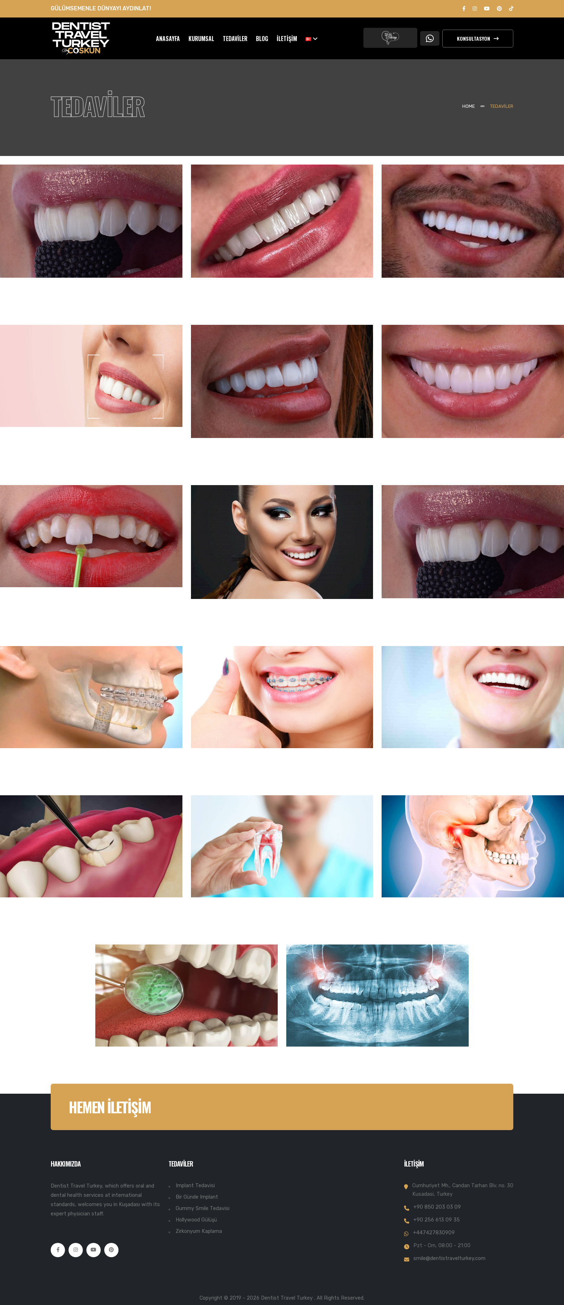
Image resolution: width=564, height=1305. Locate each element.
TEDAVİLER (235, 38)
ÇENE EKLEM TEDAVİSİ (436, 928)
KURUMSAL (201, 38)
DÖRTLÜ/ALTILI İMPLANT (444, 308)
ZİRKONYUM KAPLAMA (248, 469)
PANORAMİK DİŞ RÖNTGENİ (355, 1077)
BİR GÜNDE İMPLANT (243, 308)
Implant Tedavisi (195, 1186)
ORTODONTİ (221, 779)
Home (468, 106)
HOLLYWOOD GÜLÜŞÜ (245, 630)
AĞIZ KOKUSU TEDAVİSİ (154, 1077)
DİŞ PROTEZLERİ (422, 629)
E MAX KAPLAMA (42, 618)
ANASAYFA (168, 38)
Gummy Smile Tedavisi (203, 1208)
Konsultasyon (478, 38)
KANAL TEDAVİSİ (232, 928)
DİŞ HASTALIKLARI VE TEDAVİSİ (79, 928)
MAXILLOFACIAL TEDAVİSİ (64, 779)
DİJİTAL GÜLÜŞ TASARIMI (63, 458)
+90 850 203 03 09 (437, 1207)
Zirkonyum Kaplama (199, 1231)
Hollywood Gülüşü (196, 1220)
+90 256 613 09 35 (436, 1220)
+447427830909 (434, 1233)
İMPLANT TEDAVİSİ (47, 308)
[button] (312, 38)
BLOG (262, 38)
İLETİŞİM (287, 38)
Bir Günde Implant (197, 1197)
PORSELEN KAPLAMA (434, 469)
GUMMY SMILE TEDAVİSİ (443, 779)
